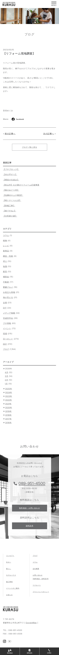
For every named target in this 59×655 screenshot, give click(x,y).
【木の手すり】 (10, 174)
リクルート (37, 585)
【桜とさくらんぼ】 (12, 200)
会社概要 (36, 569)
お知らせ (9, 595)
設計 (5, 344)
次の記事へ (48, 134)
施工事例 (9, 582)
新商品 (6, 251)
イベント (7, 328)
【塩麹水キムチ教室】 (13, 195)
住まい (8, 562)
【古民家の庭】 (10, 216)
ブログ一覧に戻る (29, 147)
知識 (5, 266)
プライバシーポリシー (41, 592)
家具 (5, 271)
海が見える (8, 297)
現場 (5, 333)
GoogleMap (31, 623)
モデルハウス (11, 575)
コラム (6, 235)
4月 (6, 372)
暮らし (8, 569)
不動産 (6, 282)
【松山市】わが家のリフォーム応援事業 (21, 185)
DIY (5, 308)
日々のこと (8, 339)
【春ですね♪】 (9, 211)
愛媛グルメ (8, 287)
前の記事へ (10, 134)
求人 (5, 261)
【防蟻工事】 (9, 205)
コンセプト (10, 556)
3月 (6, 376)
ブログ (6, 349)
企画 (5, 302)
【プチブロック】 (11, 169)
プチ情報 (7, 323)
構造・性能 (8, 256)
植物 (5, 240)
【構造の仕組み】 (11, 180)
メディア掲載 (9, 313)
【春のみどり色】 (11, 190)
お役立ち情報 (9, 292)
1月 (6, 384)
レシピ (6, 245)
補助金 (6, 277)
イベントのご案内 (12, 588)
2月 (6, 380)
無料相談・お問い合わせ (29, 508)
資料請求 (29, 526)
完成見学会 (8, 318)
